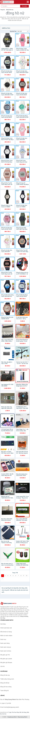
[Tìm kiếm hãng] (10, 6)
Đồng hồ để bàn (4, 683)
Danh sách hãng (5, 643)
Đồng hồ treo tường (5, 686)
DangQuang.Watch (12, 717)
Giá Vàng (24, 712)
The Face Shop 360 (16, 712)
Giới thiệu (3, 624)
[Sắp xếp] (22, 31)
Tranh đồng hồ (4, 690)
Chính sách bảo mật (6, 628)
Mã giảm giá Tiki (5, 655)
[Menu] (28, 2)
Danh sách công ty (5, 647)
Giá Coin (4, 714)
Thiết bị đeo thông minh (7, 679)
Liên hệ (2, 666)
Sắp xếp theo (13, 31)
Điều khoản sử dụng (6, 631)
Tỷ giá (9, 712)
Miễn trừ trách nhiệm (6, 635)
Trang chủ (2, 9)
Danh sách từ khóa (5, 651)
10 (26, 575)
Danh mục (3, 639)
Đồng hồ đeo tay (9, 9)
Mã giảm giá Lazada (6, 658)
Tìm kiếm (24, 6)
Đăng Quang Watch (22, 717)
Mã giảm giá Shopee (6, 662)
